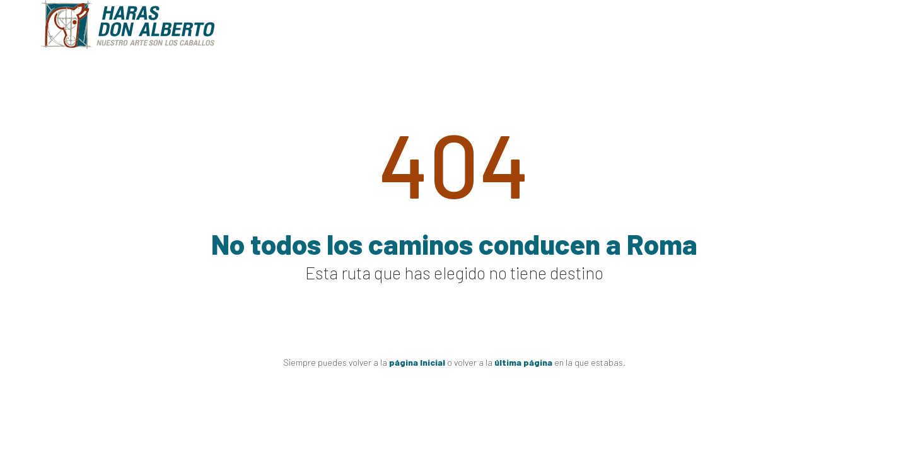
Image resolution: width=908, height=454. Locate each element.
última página (523, 362)
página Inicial (417, 362)
